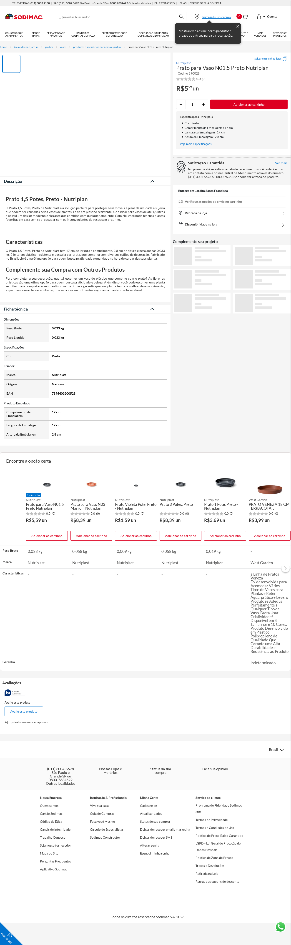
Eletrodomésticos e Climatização (117, 34)
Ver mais (232, 321)
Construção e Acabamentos (14, 34)
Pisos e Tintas (37, 34)
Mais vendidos (267, 34)
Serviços (283, 34)
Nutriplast (183, 63)
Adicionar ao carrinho (47, 652)
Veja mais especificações (196, 144)
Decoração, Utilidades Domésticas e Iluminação (157, 34)
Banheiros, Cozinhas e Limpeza (85, 34)
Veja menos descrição (85, 412)
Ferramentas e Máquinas (57, 34)
